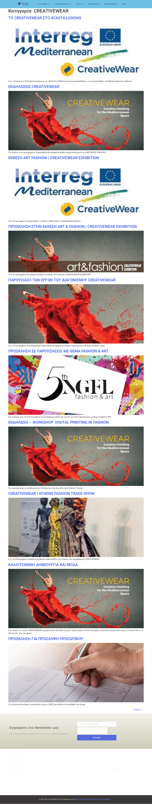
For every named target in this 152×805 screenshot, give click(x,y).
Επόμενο (139, 711)
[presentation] (92, 731)
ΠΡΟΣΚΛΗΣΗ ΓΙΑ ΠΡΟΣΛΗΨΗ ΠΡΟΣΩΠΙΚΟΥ (45, 639)
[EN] (124, 4)
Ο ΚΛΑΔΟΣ (44, 4)
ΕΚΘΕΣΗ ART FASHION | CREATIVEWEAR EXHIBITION (53, 159)
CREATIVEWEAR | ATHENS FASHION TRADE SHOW (51, 494)
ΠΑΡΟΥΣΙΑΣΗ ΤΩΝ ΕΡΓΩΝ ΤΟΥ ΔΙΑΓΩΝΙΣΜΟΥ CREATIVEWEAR (62, 281)
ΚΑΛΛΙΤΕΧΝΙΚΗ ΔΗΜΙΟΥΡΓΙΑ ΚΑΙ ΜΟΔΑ (43, 566)
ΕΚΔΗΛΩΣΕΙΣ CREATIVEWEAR (33, 87)
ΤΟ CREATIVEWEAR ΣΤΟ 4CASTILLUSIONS (44, 19)
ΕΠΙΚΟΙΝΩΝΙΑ (111, 4)
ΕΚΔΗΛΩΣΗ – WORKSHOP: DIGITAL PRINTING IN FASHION (58, 423)
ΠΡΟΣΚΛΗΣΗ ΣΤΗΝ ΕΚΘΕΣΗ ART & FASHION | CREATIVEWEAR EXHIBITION (72, 227)
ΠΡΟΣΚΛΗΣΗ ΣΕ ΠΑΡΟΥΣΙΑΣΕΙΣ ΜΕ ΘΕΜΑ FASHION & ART (58, 352)
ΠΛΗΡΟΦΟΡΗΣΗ (63, 4)
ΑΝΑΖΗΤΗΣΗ (94, 4)
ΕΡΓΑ (80, 4)
